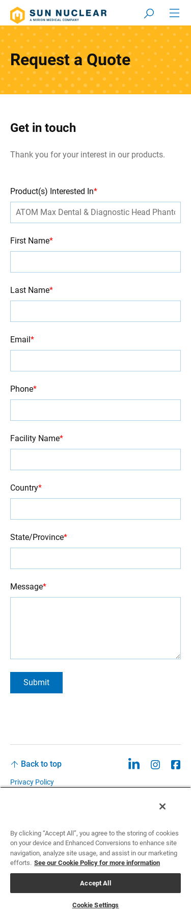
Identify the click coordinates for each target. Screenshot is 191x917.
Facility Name (36, 438)
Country (26, 488)
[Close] (162, 806)
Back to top (41, 764)
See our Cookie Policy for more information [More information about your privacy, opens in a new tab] (97, 863)
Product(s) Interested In (53, 191)
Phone (23, 389)
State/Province (38, 537)
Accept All (95, 883)
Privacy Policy (32, 782)
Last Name (31, 290)
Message (28, 586)
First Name (31, 241)
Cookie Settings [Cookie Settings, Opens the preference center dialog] (95, 905)
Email (22, 339)
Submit (36, 682)
